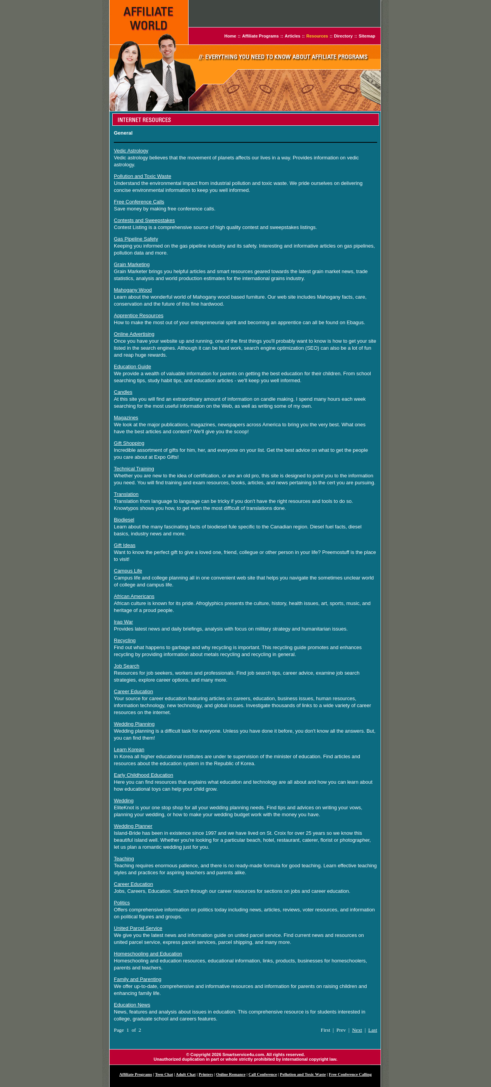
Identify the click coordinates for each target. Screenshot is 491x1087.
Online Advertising (134, 334)
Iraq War (123, 622)
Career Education (133, 691)
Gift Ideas (125, 545)
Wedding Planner (133, 826)
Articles (292, 36)
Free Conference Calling (350, 1074)
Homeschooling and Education (148, 954)
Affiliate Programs (260, 36)
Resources (317, 36)
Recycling (125, 640)
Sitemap (367, 36)
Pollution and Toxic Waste (142, 176)
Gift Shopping (129, 443)
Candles (123, 392)
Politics (122, 903)
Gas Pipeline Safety (136, 239)
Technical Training (134, 469)
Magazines (126, 417)
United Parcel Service (138, 928)
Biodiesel (124, 520)
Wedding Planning (134, 724)
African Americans (134, 596)
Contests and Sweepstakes (144, 220)
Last (372, 1030)
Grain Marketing (131, 264)
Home (230, 36)
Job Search (126, 666)
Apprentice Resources (138, 315)
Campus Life (128, 571)
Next (357, 1030)
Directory (343, 36)
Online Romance (231, 1074)
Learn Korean (129, 749)
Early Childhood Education (143, 775)
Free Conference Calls (139, 202)
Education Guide (132, 366)
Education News (132, 1005)
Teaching (124, 858)
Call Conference (263, 1074)
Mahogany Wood (133, 290)
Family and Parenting (137, 979)
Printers (206, 1074)
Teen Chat (164, 1074)
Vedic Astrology (131, 151)
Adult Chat (186, 1074)
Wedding (124, 800)
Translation (126, 494)
